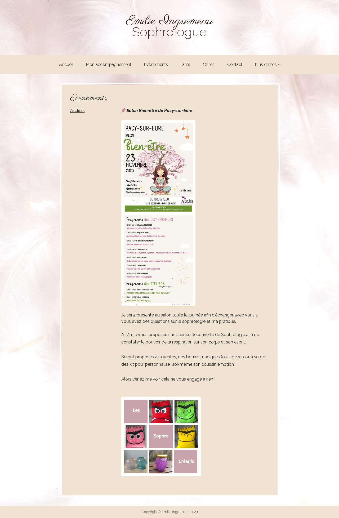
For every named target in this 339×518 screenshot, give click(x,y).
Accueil (66, 64)
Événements (156, 64)
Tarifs (185, 64)
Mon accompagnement (108, 64)
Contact (234, 64)
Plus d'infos (266, 64)
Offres (209, 64)
